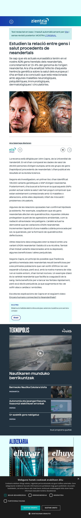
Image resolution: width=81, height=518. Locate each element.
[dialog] (40, 497)
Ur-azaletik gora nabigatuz (24, 414)
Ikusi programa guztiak (61, 430)
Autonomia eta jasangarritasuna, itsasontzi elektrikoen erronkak (27, 402)
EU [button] (20, 150)
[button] (11, 21)
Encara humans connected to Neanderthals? (32, 297)
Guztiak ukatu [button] (51, 508)
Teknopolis (19, 329)
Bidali (16, 318)
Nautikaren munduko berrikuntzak (29, 375)
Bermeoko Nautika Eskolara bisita (28, 387)
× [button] (78, 479)
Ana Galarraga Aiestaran (20, 143)
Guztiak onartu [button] (30, 508)
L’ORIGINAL (50, 35)
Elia (66, 32)
